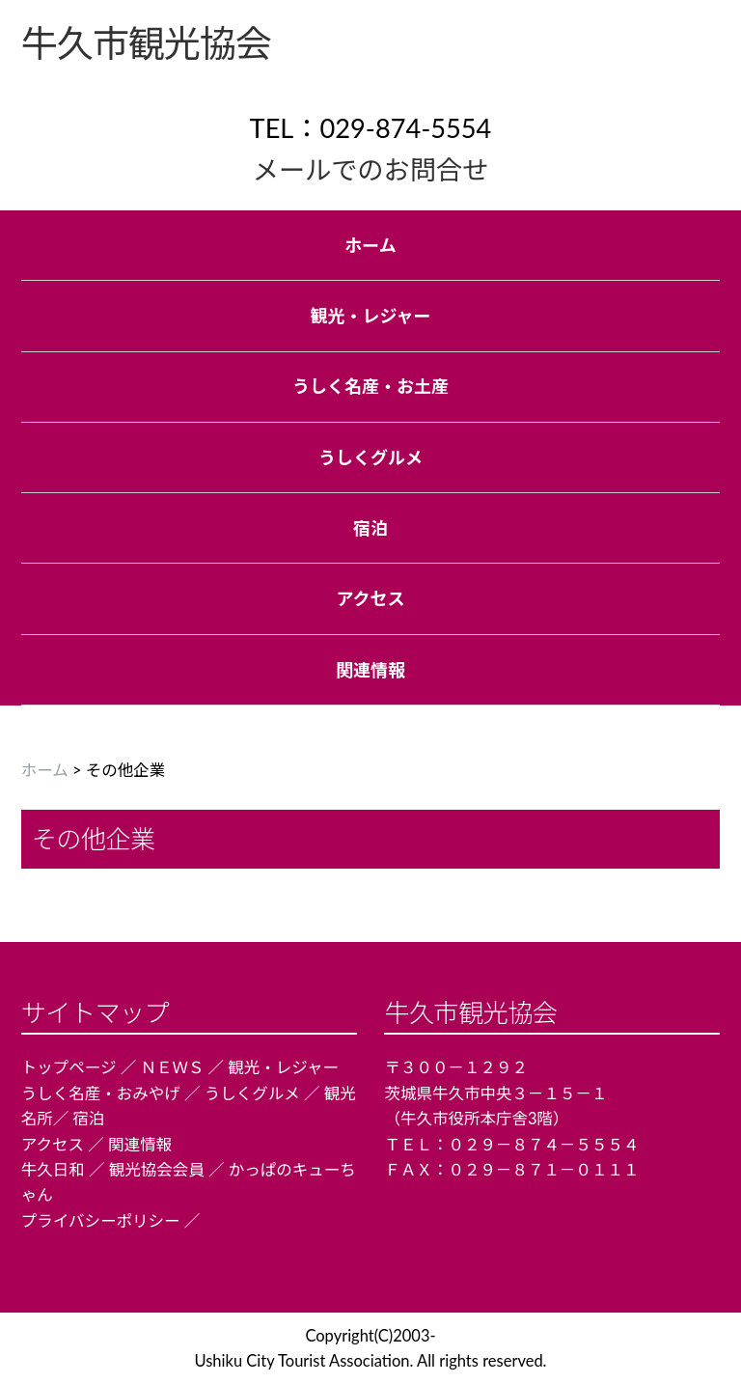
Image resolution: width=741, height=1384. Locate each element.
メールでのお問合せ (371, 169)
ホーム (45, 770)
